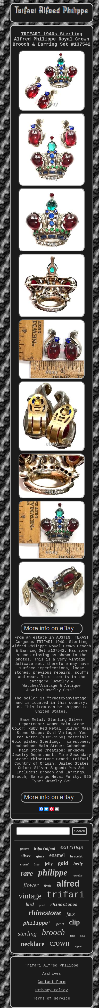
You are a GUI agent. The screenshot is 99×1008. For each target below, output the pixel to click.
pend (42, 905)
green (24, 848)
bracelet (76, 856)
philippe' (37, 923)
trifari (66, 895)
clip (74, 922)
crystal (24, 864)
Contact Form (51, 982)
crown (59, 942)
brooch (53, 932)
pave (82, 935)
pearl (60, 924)
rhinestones (64, 905)
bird (30, 904)
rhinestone (45, 912)
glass (40, 856)
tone (72, 935)
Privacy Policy (51, 990)
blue (36, 864)
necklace (32, 943)
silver (26, 855)
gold (63, 863)
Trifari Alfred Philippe (51, 965)
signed (78, 946)
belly (78, 863)
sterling (27, 933)
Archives (51, 974)
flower (31, 885)
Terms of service (51, 998)
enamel (57, 855)
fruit (47, 885)
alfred (68, 883)
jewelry (77, 875)
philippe (52, 872)
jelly (49, 863)
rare (27, 873)
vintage (30, 895)
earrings (71, 846)
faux (71, 914)
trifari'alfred (44, 848)
